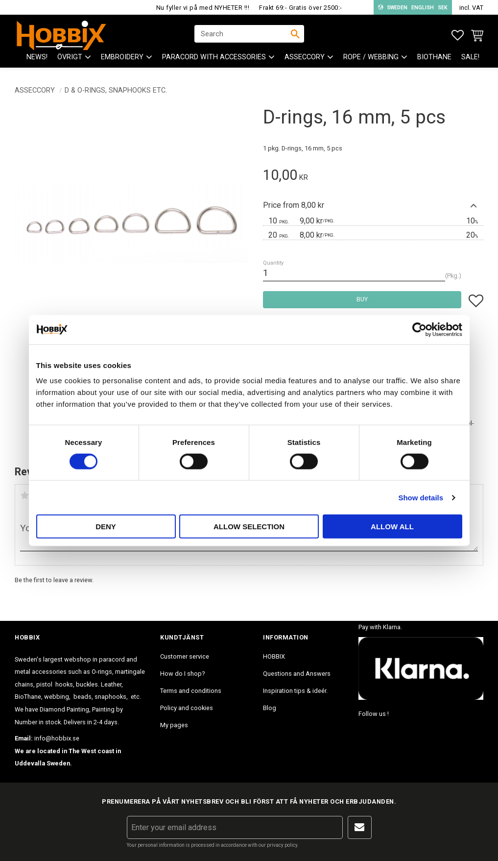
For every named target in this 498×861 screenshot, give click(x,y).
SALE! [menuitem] (470, 59)
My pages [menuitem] (174, 725)
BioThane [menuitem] (434, 59)
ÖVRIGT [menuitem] (69, 59)
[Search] (295, 34)
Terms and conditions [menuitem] (190, 690)
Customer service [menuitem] (184, 656)
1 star (24, 495)
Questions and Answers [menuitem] (297, 673)
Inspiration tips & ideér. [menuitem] (295, 690)
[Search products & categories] (243, 34)
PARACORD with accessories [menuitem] (214, 59)
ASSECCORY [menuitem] (305, 59)
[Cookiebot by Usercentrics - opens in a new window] (419, 329)
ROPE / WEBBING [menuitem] (371, 59)
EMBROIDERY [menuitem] (122, 59)
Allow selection (249, 526)
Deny (105, 526)
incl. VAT (471, 7)
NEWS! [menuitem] (36, 59)
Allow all (392, 526)
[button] (457, 35)
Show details (420, 497)
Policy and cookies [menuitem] (186, 708)
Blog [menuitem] (269, 708)
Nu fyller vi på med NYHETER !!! (203, 7)
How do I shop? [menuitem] (182, 673)
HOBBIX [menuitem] (274, 656)
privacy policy (282, 845)
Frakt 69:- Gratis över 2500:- (300, 7)
